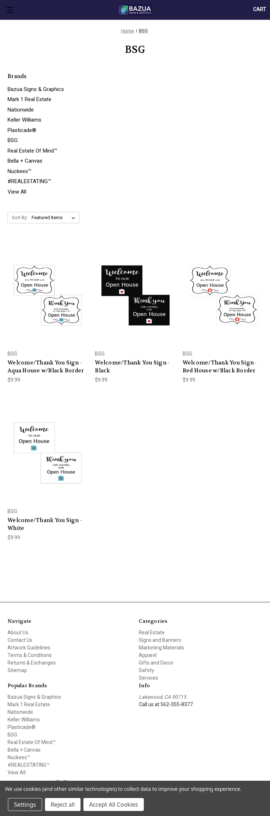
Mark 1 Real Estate (29, 99)
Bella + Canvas (25, 161)
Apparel (148, 655)
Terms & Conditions (30, 655)
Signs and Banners (160, 640)
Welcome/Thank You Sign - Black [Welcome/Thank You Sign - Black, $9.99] (132, 367)
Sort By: (20, 217)
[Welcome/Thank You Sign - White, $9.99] (47, 451)
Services (148, 678)
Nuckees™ (19, 171)
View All (17, 192)
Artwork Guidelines (29, 647)
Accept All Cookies (113, 804)
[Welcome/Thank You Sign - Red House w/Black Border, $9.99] (222, 293)
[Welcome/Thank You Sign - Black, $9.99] (135, 293)
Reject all (63, 804)
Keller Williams (24, 120)
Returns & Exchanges (32, 663)
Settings (25, 804)
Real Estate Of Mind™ (32, 151)
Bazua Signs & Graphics (36, 89)
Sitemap (17, 670)
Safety (146, 670)
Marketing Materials (161, 647)
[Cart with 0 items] (259, 9)
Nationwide (21, 109)
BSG (13, 140)
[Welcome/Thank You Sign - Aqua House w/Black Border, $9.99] (47, 293)
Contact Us (20, 640)
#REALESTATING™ (29, 181)
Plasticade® (22, 130)
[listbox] (55, 217)
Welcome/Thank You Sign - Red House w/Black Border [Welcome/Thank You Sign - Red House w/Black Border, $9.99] (220, 367)
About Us (18, 632)
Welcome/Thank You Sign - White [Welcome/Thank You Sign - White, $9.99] (45, 524)
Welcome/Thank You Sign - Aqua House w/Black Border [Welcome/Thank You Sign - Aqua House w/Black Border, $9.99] (46, 367)
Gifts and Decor (156, 663)
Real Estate (152, 632)
